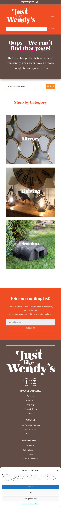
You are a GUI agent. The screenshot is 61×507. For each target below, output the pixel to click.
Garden (30, 413)
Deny (30, 493)
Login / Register (27, 2)
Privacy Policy (34, 504)
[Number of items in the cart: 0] (36, 1)
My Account (30, 446)
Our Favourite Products (30, 425)
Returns (31, 454)
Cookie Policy (25, 504)
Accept (30, 487)
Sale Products (30, 430)
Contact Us (30, 434)
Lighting (30, 405)
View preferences (30, 499)
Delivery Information (30, 450)
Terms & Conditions (30, 459)
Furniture (30, 396)
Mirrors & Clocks (30, 409)
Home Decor (31, 400)
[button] (58, 470)
